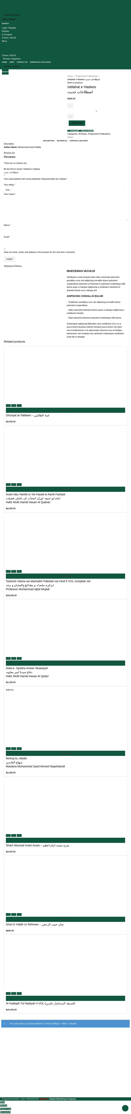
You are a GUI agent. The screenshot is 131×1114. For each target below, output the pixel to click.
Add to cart (77, 123)
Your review (10, 194)
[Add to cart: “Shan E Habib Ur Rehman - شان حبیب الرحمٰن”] (65, 919)
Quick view (13, 405)
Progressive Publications (87, 76)
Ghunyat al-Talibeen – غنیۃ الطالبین (28, 415)
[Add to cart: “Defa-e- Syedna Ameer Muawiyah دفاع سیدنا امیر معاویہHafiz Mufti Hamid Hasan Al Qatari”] (65, 663)
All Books (82, 134)
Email (7, 237)
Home (70, 76)
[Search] (65, 15)
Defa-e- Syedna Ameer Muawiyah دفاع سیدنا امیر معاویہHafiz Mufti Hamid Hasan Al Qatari (27, 672)
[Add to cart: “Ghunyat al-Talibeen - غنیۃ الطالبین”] (65, 410)
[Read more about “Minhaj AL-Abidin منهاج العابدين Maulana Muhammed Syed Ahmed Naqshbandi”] (65, 753)
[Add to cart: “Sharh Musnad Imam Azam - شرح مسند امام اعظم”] (65, 840)
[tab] (49, 141)
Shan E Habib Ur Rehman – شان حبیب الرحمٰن (35, 924)
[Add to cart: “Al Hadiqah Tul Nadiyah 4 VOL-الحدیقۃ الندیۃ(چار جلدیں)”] (65, 998)
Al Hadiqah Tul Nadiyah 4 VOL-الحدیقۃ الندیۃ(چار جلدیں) (40, 1003)
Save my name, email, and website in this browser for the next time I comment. (39, 252)
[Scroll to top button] (125, 1108)
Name (7, 225)
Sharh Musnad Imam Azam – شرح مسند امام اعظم (37, 845)
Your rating (9, 185)
